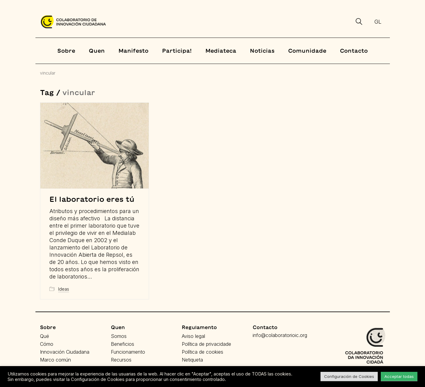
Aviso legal (193, 336)
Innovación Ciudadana (64, 352)
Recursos (121, 360)
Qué (44, 336)
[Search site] (359, 22)
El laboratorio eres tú (91, 199)
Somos (119, 336)
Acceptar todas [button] (399, 376)
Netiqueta (192, 360)
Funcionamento (128, 352)
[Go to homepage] (73, 21)
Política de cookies (202, 352)
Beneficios (122, 344)
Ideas (63, 289)
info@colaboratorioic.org (280, 335)
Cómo (46, 344)
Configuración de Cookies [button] (349, 376)
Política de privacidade (206, 344)
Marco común (55, 360)
